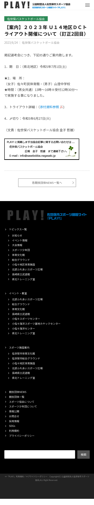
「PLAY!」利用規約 (15, 476)
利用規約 (14, 430)
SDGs (12, 426)
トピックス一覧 (18, 229)
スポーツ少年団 (21, 250)
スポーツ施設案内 (19, 347)
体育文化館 (18, 255)
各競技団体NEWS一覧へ (47, 183)
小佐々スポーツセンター (26, 318)
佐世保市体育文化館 (23, 353)
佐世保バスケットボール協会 (26, 19)
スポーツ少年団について (23, 406)
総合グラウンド (21, 259)
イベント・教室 (18, 293)
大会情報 (17, 245)
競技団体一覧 (16, 396)
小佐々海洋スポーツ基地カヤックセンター (36, 323)
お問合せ (14, 416)
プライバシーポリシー (21, 435)
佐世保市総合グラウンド (26, 358)
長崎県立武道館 (21, 274)
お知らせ (17, 235)
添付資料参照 (49, 107)
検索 (84, 454)
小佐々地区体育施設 (23, 264)
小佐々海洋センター (23, 328)
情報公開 (14, 411)
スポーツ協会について (21, 401)
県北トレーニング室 (23, 279)
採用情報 (14, 421)
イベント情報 (19, 240)
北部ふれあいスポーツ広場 (27, 269)
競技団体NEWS (17, 392)
